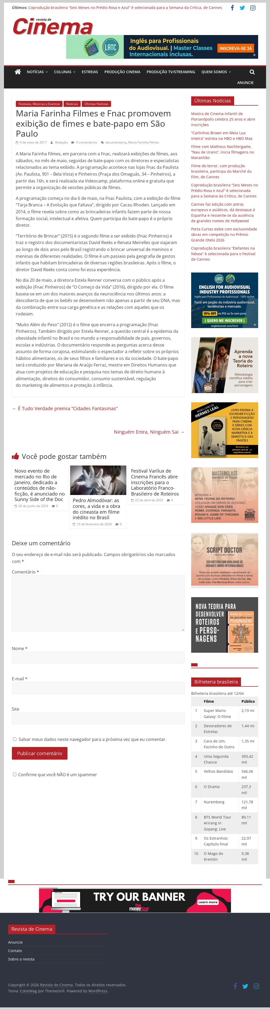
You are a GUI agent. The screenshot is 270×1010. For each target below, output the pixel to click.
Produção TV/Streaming (171, 71)
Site (15, 709)
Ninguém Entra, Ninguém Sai (149, 432)
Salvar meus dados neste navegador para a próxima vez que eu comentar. (92, 739)
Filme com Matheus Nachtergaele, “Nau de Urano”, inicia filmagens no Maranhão (222, 152)
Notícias (35, 71)
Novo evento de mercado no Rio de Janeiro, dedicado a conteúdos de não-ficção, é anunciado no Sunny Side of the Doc (40, 485)
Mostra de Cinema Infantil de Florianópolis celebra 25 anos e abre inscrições (223, 119)
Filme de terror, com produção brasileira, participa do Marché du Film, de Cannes (221, 171)
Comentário (25, 572)
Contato (15, 950)
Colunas (62, 71)
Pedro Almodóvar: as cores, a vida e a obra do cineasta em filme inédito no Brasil (96, 509)
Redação (62, 142)
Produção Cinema (122, 71)
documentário (115, 142)
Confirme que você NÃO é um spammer (55, 775)
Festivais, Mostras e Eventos (39, 104)
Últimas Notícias (96, 104)
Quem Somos (214, 71)
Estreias (90, 71)
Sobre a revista (21, 959)
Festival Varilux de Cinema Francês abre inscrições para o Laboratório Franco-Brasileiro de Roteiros (155, 482)
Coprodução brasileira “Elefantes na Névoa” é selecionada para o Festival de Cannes (223, 254)
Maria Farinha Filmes (143, 142)
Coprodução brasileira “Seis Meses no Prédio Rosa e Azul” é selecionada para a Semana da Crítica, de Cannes (125, 7)
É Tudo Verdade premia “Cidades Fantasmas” (65, 408)
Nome (19, 648)
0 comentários (84, 142)
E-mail (19, 679)
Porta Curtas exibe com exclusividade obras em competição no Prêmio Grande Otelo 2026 (224, 234)
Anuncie (245, 82)
